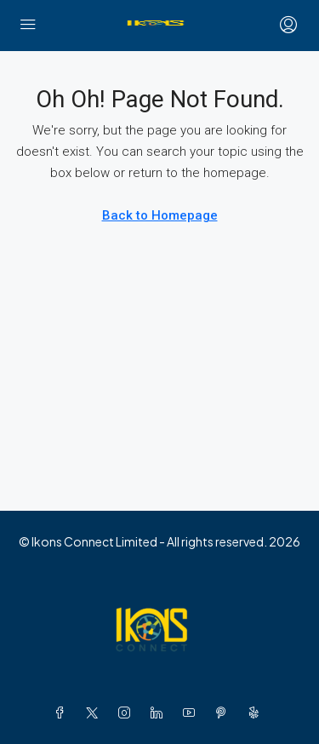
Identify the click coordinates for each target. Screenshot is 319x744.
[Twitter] (95, 712)
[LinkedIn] (160, 712)
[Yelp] (257, 712)
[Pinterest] (224, 712)
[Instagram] (127, 712)
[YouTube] (192, 712)
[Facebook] (63, 712)
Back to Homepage (160, 215)
